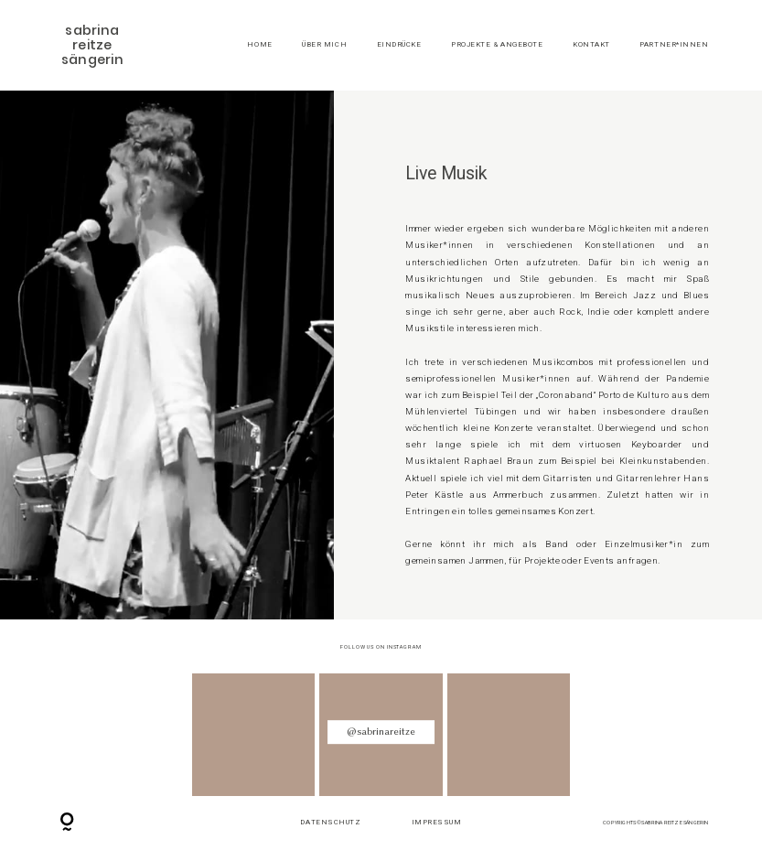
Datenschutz (330, 822)
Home (259, 44)
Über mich (324, 44)
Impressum (437, 822)
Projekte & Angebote (496, 44)
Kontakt (591, 44)
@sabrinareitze (381, 731)
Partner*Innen (673, 44)
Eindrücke (399, 44)
